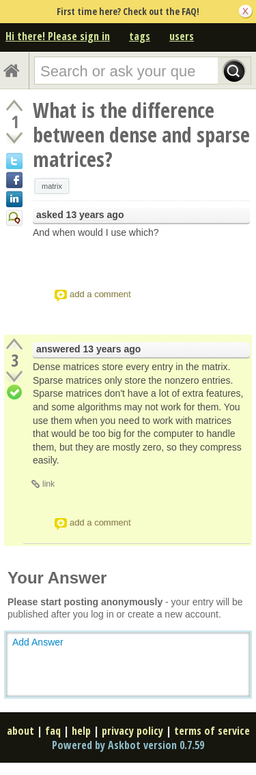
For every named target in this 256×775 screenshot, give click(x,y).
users (181, 36)
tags (139, 36)
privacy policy (132, 730)
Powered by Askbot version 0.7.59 (128, 745)
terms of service (212, 730)
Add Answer (37, 642)
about (20, 730)
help (81, 730)
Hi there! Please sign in (57, 36)
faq (53, 730)
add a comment (100, 294)
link (48, 484)
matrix (52, 186)
